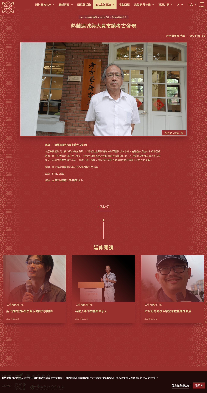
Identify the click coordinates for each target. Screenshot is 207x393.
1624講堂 (104, 17)
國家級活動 (84, 4)
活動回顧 (124, 4)
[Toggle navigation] (201, 4)
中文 (193, 5)
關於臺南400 (45, 5)
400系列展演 (106, 5)
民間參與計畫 (145, 5)
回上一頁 (103, 206)
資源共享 (166, 5)
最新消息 (67, 5)
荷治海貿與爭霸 (119, 17)
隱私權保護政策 (180, 385)
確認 (199, 385)
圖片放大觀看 (174, 133)
